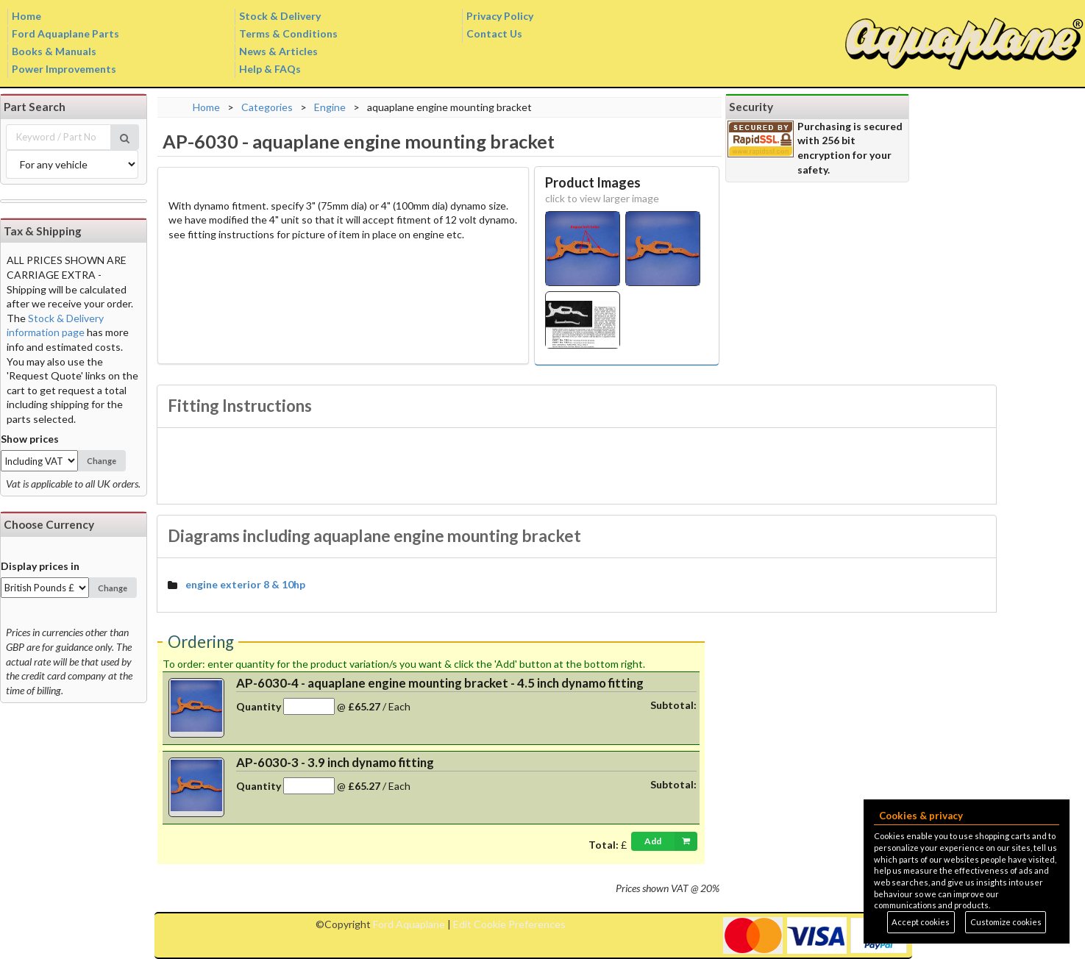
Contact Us (494, 33)
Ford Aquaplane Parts (65, 33)
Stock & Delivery (280, 16)
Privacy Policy (499, 16)
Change (101, 461)
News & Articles (278, 51)
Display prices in (40, 566)
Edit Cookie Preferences (509, 924)
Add (670, 841)
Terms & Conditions (288, 33)
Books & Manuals (54, 51)
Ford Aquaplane (409, 924)
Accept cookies (921, 922)
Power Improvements (64, 69)
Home (26, 16)
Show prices (30, 438)
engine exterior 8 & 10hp (245, 584)
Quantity (258, 706)
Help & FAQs (270, 69)
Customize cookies (1006, 922)
